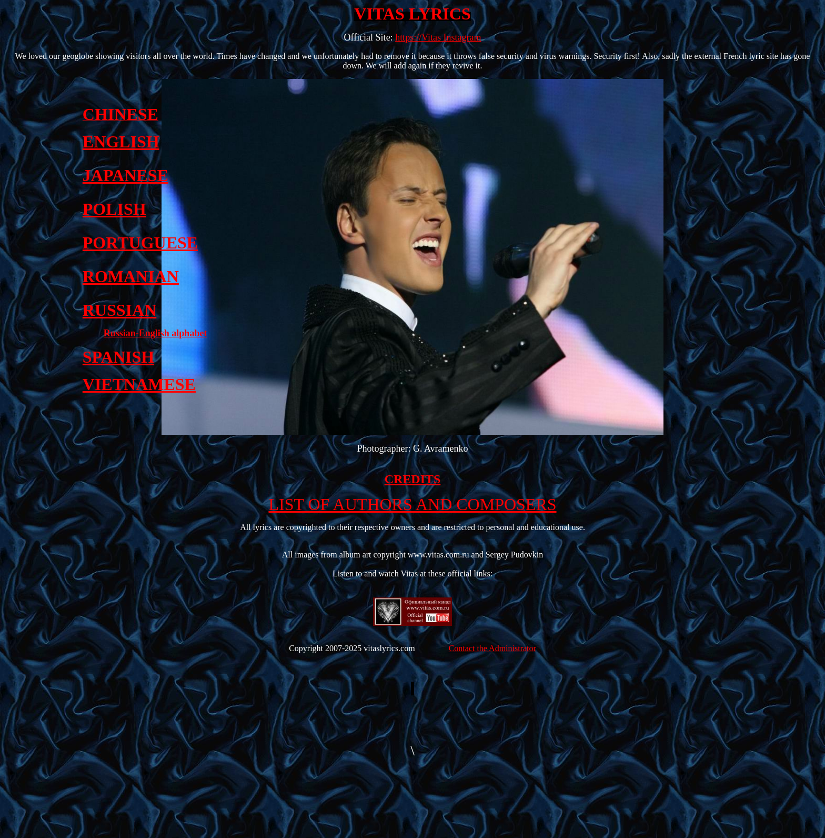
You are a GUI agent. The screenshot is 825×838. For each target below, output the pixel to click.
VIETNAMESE (139, 384)
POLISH (114, 208)
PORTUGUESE (140, 242)
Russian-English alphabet (155, 333)
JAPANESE (125, 175)
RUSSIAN (119, 310)
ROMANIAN (131, 276)
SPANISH (118, 356)
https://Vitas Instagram (438, 37)
